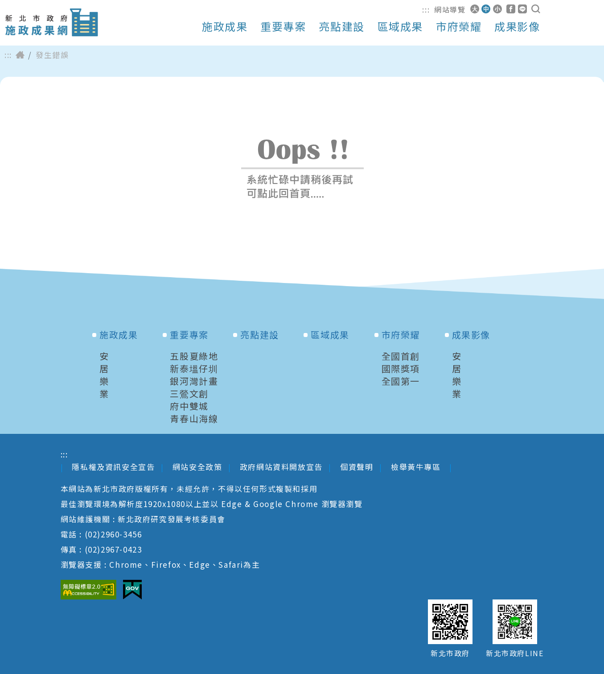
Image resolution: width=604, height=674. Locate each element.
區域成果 (400, 26)
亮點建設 (341, 26)
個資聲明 (356, 466)
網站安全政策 (197, 466)
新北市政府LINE (514, 653)
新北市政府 (450, 653)
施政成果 (224, 26)
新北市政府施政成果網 (51, 22)
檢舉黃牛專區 (417, 466)
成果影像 (517, 26)
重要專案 (283, 26)
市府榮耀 (458, 26)
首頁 (20, 54)
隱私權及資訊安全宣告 (113, 466)
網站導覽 (449, 9)
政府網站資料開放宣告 (281, 466)
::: (426, 9)
